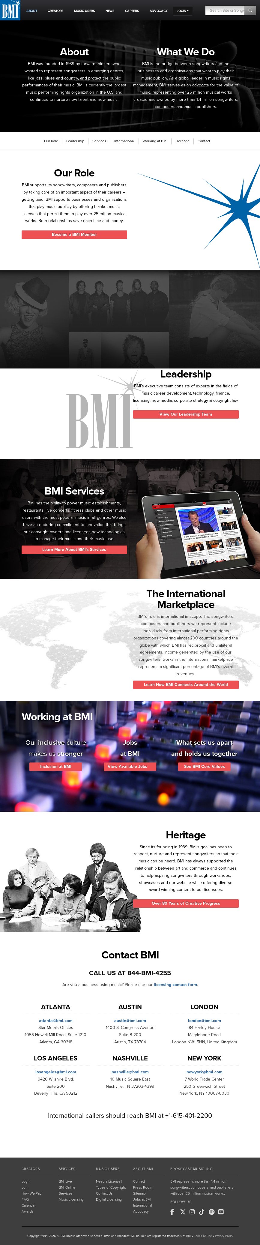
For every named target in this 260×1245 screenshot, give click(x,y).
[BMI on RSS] (232, 1212)
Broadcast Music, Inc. (191, 1169)
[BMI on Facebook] (174, 1212)
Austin (130, 1007)
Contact (204, 141)
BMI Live (65, 1181)
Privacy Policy (224, 1236)
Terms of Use (203, 1236)
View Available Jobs (130, 766)
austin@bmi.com (130, 1020)
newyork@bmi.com (205, 1072)
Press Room (142, 1187)
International (124, 141)
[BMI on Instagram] (194, 1212)
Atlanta (55, 1007)
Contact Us (104, 1193)
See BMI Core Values (204, 766)
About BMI (143, 1169)
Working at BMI (155, 141)
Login (26, 1181)
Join (25, 1187)
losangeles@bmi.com (55, 1072)
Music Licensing (71, 1199)
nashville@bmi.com (130, 1072)
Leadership (75, 141)
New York (204, 1058)
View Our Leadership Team (186, 414)
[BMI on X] (184, 1212)
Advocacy (141, 1211)
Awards (28, 1211)
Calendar (29, 1205)
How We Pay (31, 1193)
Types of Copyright (111, 1187)
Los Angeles (55, 1058)
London (204, 1007)
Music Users (108, 1169)
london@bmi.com (204, 1020)
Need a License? (109, 1181)
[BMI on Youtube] (222, 1212)
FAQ (25, 1199)
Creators (31, 1169)
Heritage (182, 141)
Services (99, 141)
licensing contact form (175, 984)
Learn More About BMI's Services (74, 549)
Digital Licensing (109, 1199)
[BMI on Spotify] (213, 1212)
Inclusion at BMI (55, 766)
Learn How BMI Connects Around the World (186, 684)
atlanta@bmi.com (56, 1020)
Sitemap (139, 1193)
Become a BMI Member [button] (74, 234)
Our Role (51, 141)
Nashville (130, 1058)
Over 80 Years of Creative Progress (186, 903)
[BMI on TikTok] (203, 1212)
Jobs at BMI (142, 1199)
